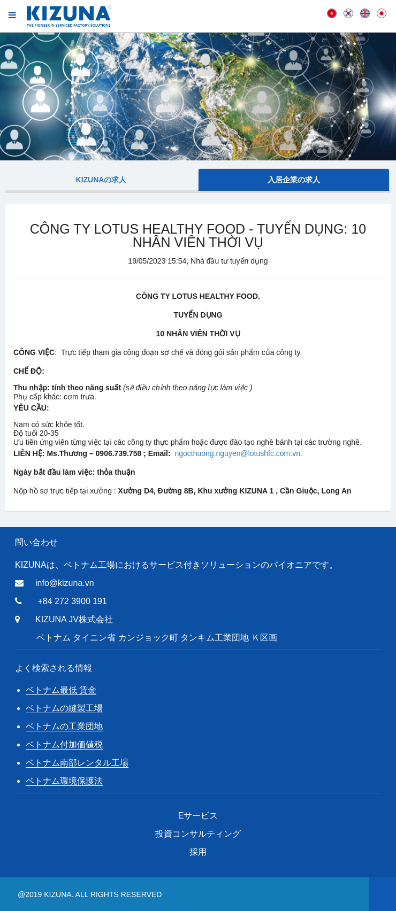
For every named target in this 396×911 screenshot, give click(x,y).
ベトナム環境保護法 (64, 780)
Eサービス (198, 815)
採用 (198, 851)
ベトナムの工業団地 (64, 726)
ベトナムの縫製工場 (64, 708)
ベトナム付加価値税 (64, 744)
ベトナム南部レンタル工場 (77, 762)
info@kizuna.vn (64, 583)
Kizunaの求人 (101, 179)
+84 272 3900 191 (71, 601)
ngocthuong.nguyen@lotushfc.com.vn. (238, 453)
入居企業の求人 (294, 179)
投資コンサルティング (198, 833)
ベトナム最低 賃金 (61, 689)
